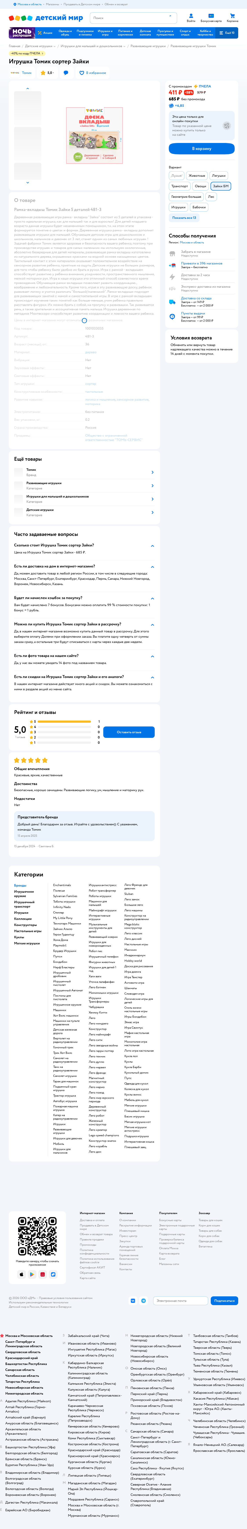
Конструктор (98, 1029)
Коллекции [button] (23, 919)
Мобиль (58, 1144)
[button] (226, 33)
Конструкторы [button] (25, 925)
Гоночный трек (63, 1047)
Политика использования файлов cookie (97, 1260)
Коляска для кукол (136, 1089)
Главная (14, 46)
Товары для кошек (211, 1220)
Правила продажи (92, 1239)
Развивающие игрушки (148, 46)
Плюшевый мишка (136, 1111)
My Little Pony (63, 918)
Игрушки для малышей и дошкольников (91, 46)
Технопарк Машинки (67, 923)
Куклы (128, 1061)
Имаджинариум (134, 955)
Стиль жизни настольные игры (135, 1009)
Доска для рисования (138, 966)
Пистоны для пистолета (62, 997)
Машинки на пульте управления (66, 1022)
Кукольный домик (136, 1072)
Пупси (57, 956)
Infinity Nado (62, 907)
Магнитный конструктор (97, 1079)
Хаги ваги (95, 976)
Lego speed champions (104, 1135)
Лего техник (97, 1056)
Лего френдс (97, 1073)
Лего (92, 1018)
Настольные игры (136, 944)
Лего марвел (97, 1067)
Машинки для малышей (98, 903)
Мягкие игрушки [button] (27, 943)
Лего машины (133, 910)
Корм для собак (209, 1236)
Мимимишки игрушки (103, 993)
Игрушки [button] (21, 912)
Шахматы (130, 988)
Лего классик (133, 933)
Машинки (59, 1010)
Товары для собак (210, 1231)
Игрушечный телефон (103, 956)
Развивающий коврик (103, 937)
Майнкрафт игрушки (102, 910)
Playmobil (59, 945)
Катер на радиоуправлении (65, 1116)
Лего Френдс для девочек (135, 886)
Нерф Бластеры (63, 967)
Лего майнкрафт (100, 1034)
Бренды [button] (20, 885)
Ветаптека (205, 1246)
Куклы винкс (133, 1094)
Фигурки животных (102, 962)
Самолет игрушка (64, 1076)
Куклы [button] (19, 937)
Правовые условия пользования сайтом (66, 1298)
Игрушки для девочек (67, 1138)
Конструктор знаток (102, 1141)
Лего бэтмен (97, 987)
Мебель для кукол (136, 1100)
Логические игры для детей (138, 1000)
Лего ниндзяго (98, 1023)
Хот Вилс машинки (65, 1015)
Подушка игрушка (136, 1136)
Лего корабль (98, 1146)
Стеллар (58, 912)
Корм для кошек (209, 1225)
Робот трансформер (102, 890)
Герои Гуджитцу (63, 934)
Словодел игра (134, 994)
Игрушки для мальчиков (62, 1150)
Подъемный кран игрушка (64, 1088)
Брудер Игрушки (64, 951)
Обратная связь (90, 1273)
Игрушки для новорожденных (100, 943)
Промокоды (88, 1245)
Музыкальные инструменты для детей (100, 928)
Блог (162, 1259)
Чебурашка (96, 1007)
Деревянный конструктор (97, 1108)
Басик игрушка (134, 1116)
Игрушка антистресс (103, 885)
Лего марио (97, 1087)
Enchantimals (62, 885)
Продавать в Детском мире (94, 1227)
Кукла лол (131, 1056)
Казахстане (47, 1307)
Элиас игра (131, 1022)
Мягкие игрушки (135, 1105)
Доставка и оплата (92, 1220)
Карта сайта (87, 1278)
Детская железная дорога (65, 1031)
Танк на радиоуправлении (65, 1068)
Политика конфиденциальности (94, 1251)
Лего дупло (96, 1062)
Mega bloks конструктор (133, 926)
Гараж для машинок (66, 1081)
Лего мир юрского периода (101, 1099)
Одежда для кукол (136, 1083)
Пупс (128, 1078)
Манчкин (130, 950)
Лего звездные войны (103, 1045)
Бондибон (60, 962)
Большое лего (133, 905)
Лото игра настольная (139, 1051)
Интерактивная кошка (139, 1142)
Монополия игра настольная (135, 1043)
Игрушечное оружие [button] (24, 893)
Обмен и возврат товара (96, 1234)
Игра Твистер (133, 977)
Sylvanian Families (65, 896)
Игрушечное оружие (67, 1004)
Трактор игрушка (64, 1095)
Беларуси (64, 1307)
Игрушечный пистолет (62, 983)
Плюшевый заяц (135, 1147)
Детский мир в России (24, 1307)
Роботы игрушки (100, 896)
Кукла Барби (132, 1067)
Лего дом (95, 1152)
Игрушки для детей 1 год (102, 969)
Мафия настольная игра (136, 1034)
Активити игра (134, 983)
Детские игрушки (38, 46)
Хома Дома (60, 940)
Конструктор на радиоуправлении (136, 917)
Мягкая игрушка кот (137, 1122)
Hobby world (133, 961)
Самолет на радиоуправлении (65, 1059)
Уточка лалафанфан (101, 982)
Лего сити (95, 1040)
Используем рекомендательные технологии (38, 1302)
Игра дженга (132, 972)
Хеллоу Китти (98, 1012)
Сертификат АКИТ (92, 1267)
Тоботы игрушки (64, 901)
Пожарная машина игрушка (65, 1108)
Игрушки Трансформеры (99, 999)
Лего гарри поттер (101, 1051)
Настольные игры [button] (28, 931)
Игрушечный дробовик (62, 974)
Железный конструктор (97, 1122)
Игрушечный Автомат (68, 990)
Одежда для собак (210, 1241)
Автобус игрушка (65, 1101)
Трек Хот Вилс (62, 1053)
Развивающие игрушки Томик (193, 46)
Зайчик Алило (62, 929)
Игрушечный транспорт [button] (24, 904)
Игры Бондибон (135, 1017)
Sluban (128, 894)
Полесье (59, 890)
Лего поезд (96, 1092)
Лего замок (132, 899)
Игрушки (59, 1124)
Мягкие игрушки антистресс (135, 1129)
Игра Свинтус (133, 1027)
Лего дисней (133, 939)
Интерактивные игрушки (99, 917)
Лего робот (96, 1115)
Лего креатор (98, 1130)
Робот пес (95, 951)
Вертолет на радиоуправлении (65, 1040)
